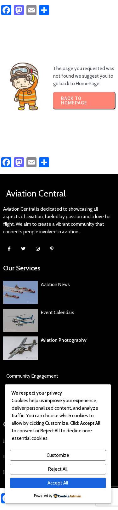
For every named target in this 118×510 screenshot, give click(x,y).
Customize (58, 455)
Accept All (58, 483)
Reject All (57, 469)
